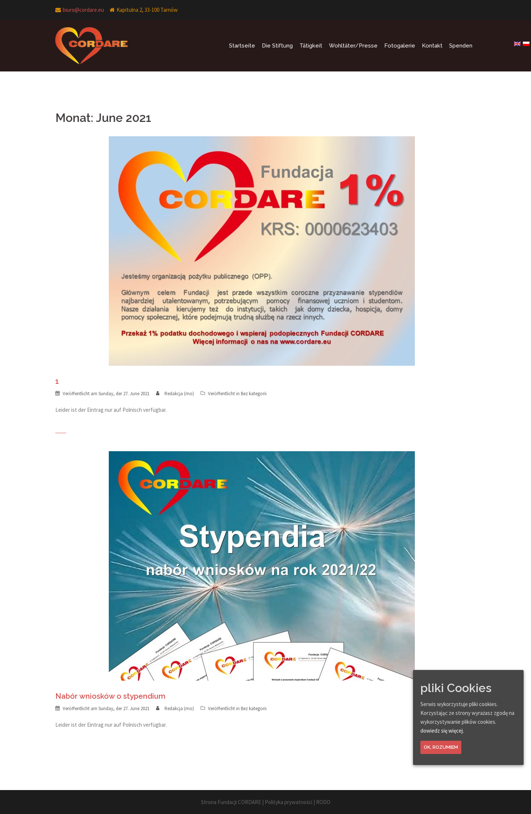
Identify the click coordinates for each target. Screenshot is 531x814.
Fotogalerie (399, 45)
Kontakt (432, 45)
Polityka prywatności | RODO (297, 802)
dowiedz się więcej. (442, 730)
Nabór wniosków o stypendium (110, 696)
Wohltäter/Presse (353, 45)
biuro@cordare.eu (83, 9)
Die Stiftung (277, 45)
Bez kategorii (254, 393)
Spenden (460, 45)
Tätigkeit (310, 45)
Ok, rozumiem (441, 747)
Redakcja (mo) (179, 393)
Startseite (242, 45)
